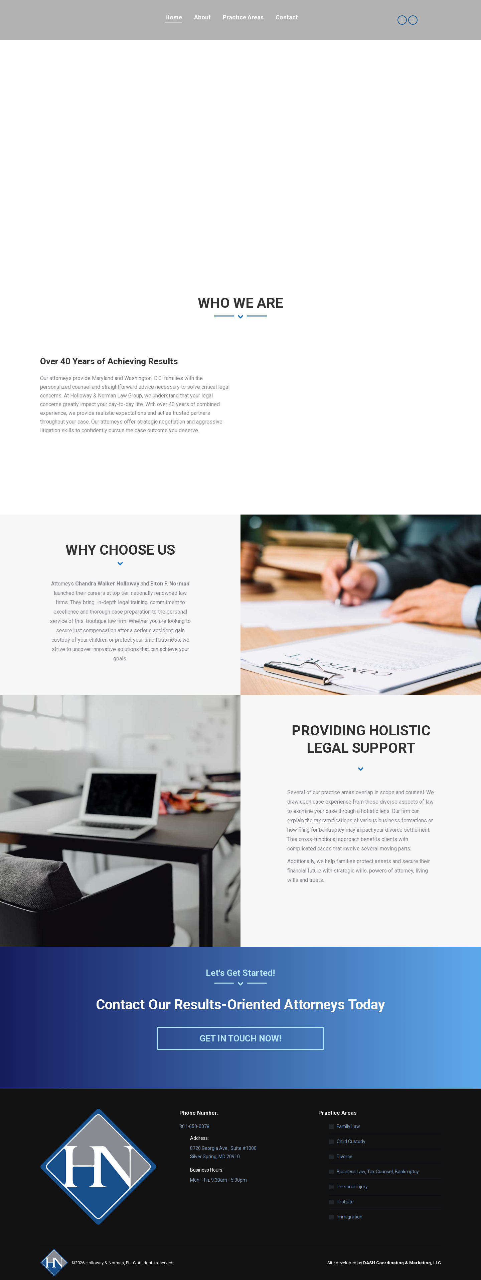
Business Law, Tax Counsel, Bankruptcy (378, 1171)
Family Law (348, 1126)
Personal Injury (352, 1186)
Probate (345, 1201)
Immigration (349, 1216)
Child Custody (351, 1141)
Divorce (344, 1156)
